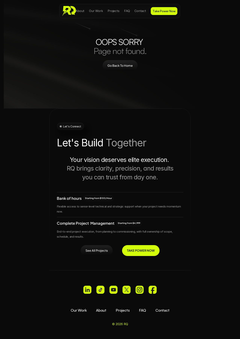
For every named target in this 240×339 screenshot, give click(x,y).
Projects (123, 310)
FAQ (142, 310)
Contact (162, 310)
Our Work (79, 310)
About (101, 310)
